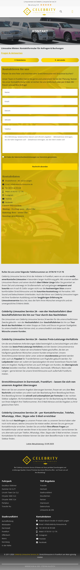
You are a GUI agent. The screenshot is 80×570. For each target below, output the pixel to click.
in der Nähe (6, 545)
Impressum (44, 503)
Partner (43, 499)
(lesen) (60, 157)
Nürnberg (6, 542)
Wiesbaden (6, 524)
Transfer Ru (6, 506)
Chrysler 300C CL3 (9, 496)
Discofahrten (45, 496)
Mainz (4, 538)
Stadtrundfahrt (46, 492)
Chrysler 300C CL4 (9, 499)
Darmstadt (6, 528)
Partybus (5, 503)
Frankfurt (5, 531)
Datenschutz (45, 506)
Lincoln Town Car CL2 (10, 492)
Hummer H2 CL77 (9, 489)
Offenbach (6, 535)
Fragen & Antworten (12, 53)
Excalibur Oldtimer (9, 485)
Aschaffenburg (7, 521)
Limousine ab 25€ (47, 510)
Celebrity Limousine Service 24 (26, 554)
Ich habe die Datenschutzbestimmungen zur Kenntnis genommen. (33, 157)
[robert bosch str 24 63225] (40, 241)
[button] (61, 11)
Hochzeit (43, 489)
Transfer (43, 485)
